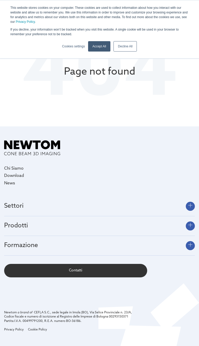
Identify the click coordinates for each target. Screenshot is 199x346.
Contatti (75, 270)
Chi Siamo (14, 169)
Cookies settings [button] (73, 46)
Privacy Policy (25, 22)
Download (14, 176)
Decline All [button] (125, 46)
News (9, 183)
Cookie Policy (37, 329)
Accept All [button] (99, 46)
